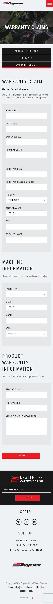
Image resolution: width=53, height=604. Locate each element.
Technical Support (27, 545)
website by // (25, 598)
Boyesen (16, 3)
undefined (26, 320)
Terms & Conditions (28, 587)
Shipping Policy (26, 591)
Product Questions (26, 51)
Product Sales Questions (26, 550)
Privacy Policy (13, 587)
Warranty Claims (26, 65)
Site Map (41, 587)
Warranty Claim (26, 541)
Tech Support (26, 58)
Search (42, 3)
